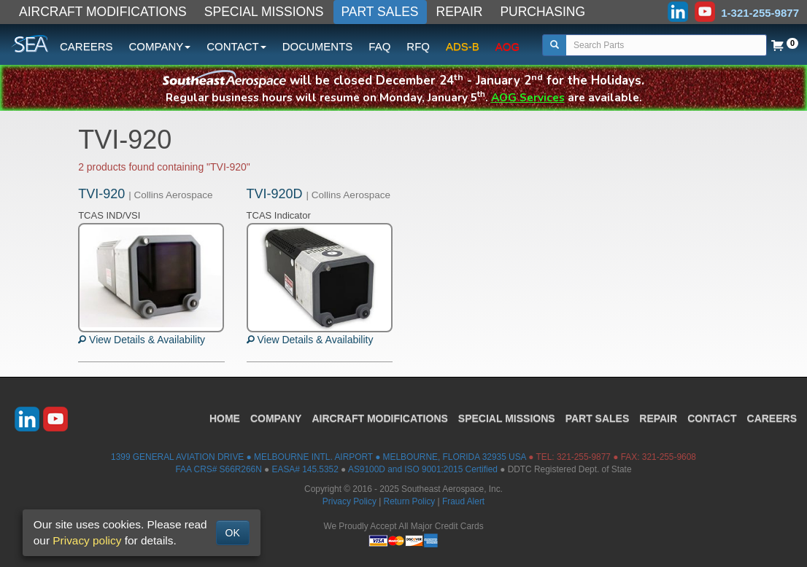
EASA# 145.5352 (305, 469)
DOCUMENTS (317, 46)
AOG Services (528, 97)
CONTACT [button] (236, 46)
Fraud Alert (463, 501)
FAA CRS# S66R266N (218, 469)
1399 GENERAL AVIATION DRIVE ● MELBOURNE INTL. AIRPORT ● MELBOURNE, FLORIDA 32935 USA (318, 457)
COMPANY (276, 418)
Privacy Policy (350, 501)
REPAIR (459, 11)
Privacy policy (87, 540)
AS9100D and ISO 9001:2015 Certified (423, 469)
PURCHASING (542, 11)
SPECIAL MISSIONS (264, 11)
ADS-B (462, 46)
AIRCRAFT (379, 418)
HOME (224, 418)
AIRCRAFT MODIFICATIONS (103, 11)
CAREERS (86, 46)
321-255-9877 (584, 457)
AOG (507, 46)
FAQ (379, 46)
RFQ (418, 46)
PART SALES (380, 11)
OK (232, 533)
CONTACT (711, 418)
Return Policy (410, 501)
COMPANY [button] (160, 46)
